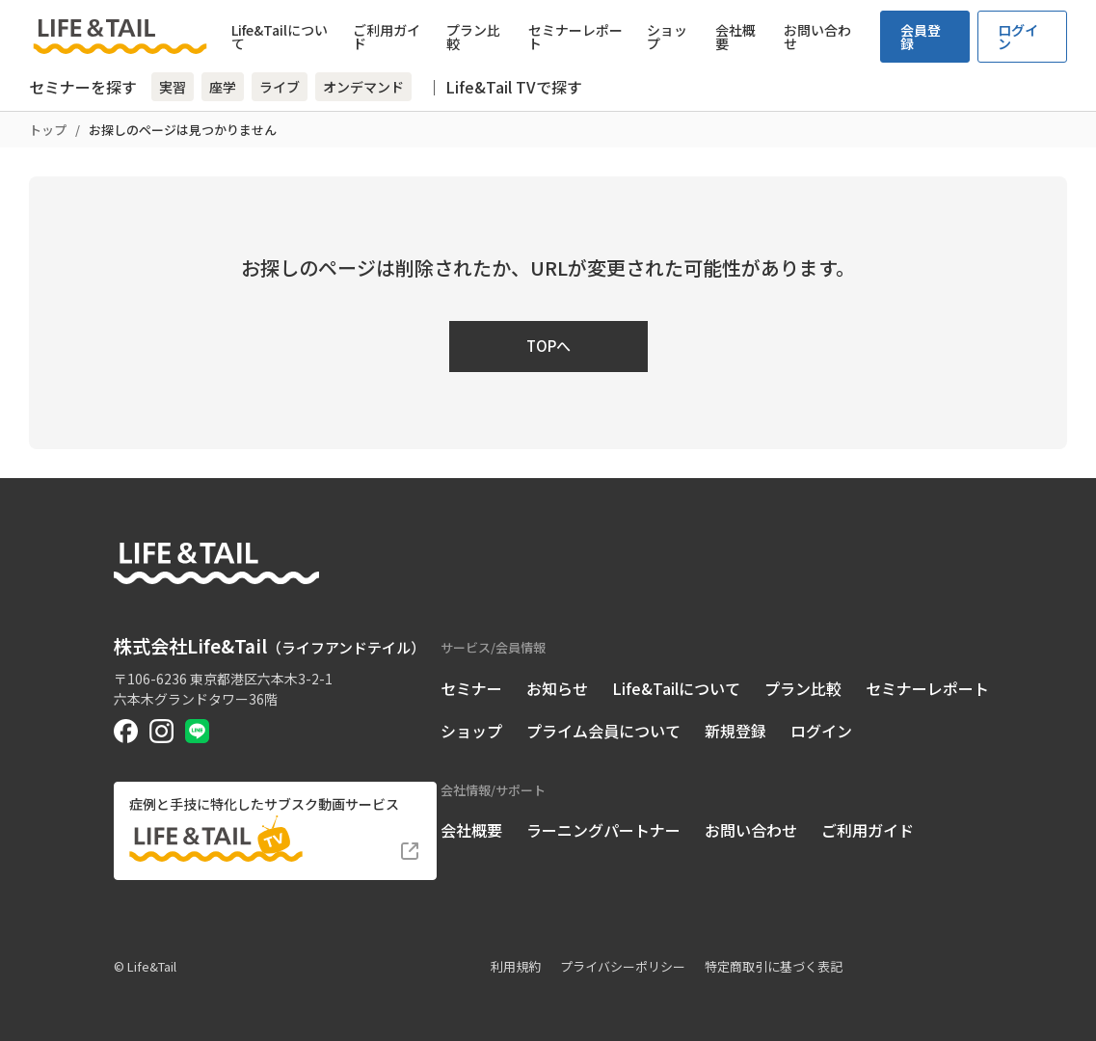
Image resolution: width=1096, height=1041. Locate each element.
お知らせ (557, 688)
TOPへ (548, 345)
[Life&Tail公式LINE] (197, 731)
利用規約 (516, 966)
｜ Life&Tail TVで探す (504, 86)
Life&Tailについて (279, 36)
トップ (48, 129)
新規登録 (735, 730)
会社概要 (735, 36)
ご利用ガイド (386, 36)
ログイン (1018, 36)
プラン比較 (473, 36)
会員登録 (920, 36)
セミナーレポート (575, 36)
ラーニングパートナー (603, 829)
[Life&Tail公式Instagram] (161, 731)
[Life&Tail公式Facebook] (126, 731)
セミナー (471, 688)
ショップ (667, 36)
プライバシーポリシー (622, 966)
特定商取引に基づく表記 (773, 966)
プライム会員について (603, 730)
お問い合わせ (817, 36)
